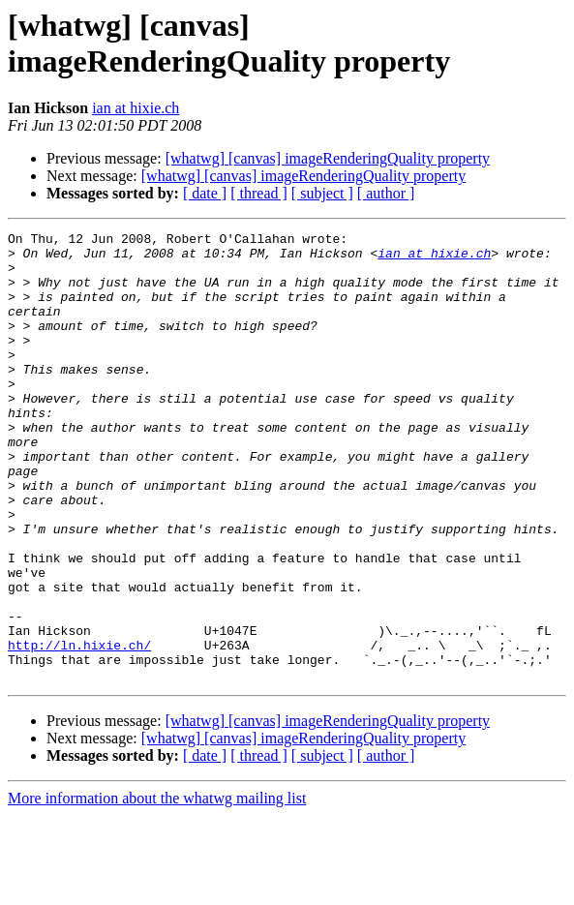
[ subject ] (322, 193)
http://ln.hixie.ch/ (79, 729)
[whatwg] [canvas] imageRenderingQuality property (328, 158)
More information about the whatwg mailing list (157, 888)
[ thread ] (258, 193)
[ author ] (386, 193)
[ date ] (205, 193)
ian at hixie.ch (135, 108)
